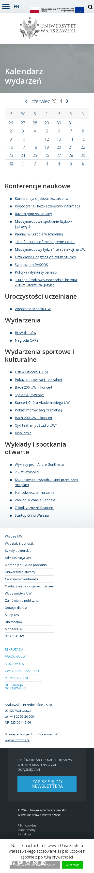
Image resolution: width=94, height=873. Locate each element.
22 (83, 147)
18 (35, 147)
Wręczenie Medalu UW (33, 308)
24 (23, 155)
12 (47, 139)
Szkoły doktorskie (18, 550)
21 (71, 147)
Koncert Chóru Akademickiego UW (42, 402)
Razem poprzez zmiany (33, 213)
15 (83, 139)
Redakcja (24, 834)
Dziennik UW (14, 636)
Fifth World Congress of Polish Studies (45, 257)
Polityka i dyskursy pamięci (36, 272)
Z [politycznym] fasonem (34, 507)
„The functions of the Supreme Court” (45, 241)
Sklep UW (12, 614)
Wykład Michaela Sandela (35, 500)
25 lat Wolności (27, 472)
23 (11, 155)
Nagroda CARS (26, 340)
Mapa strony (26, 829)
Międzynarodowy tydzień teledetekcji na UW (50, 249)
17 (23, 147)
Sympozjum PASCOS (31, 264)
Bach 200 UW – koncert (33, 387)
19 (47, 147)
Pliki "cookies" (27, 825)
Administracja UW (18, 557)
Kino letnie (23, 433)
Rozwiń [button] (5, 3)
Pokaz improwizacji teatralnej (38, 379)
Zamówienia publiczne (22, 600)
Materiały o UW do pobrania (26, 565)
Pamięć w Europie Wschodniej (39, 234)
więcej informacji (17, 740)
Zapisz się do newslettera (47, 784)
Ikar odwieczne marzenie (34, 492)
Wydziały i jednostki (19, 543)
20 (59, 147)
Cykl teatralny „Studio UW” (36, 425)
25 (35, 155)
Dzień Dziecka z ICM (31, 372)
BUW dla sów (25, 332)
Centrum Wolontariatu (21, 579)
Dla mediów (13, 622)
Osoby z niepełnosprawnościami (29, 586)
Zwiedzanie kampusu (22, 671)
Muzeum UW (14, 663)
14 (71, 139)
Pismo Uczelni (16, 678)
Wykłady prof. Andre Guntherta (39, 464)
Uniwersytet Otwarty (20, 572)
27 (23, 123)
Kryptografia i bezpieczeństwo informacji (47, 206)
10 (23, 139)
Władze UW (13, 536)
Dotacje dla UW (16, 607)
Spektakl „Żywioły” (29, 395)
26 (11, 123)
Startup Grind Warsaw (32, 515)
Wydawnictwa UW (18, 593)
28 (35, 123)
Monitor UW (13, 629)
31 (71, 123)
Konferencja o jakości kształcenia (41, 198)
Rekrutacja (14, 649)
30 (59, 123)
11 (35, 139)
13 (59, 139)
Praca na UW (15, 656)
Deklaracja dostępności (15, 686)
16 (11, 147)
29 (47, 123)
